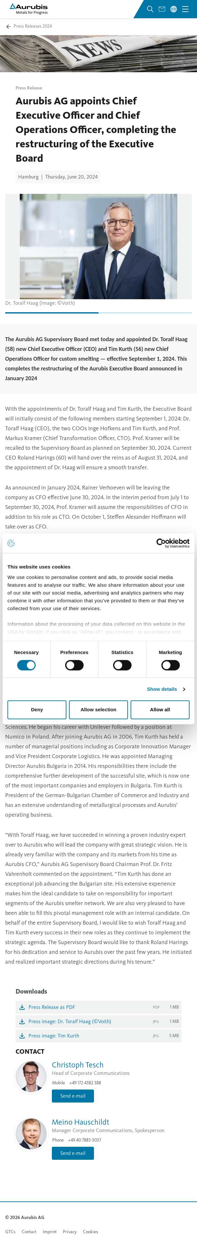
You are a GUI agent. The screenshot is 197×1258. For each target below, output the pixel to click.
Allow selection (99, 710)
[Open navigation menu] (185, 9)
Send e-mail (73, 1096)
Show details (162, 689)
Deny (37, 710)
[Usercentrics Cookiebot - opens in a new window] (161, 543)
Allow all (160, 710)
